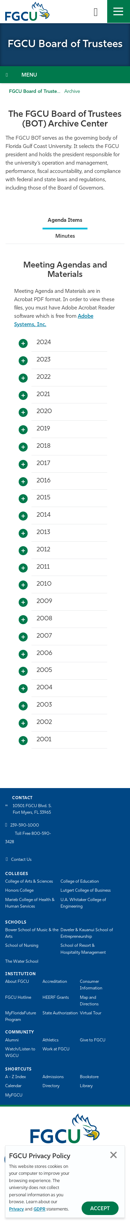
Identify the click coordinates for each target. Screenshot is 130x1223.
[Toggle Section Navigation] (65, 74)
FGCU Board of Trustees (35, 91)
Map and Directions (89, 1001)
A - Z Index (15, 1077)
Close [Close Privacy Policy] (113, 1155)
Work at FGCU (56, 1049)
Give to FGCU (92, 1040)
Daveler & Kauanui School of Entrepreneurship (87, 933)
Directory (51, 1086)
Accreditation (55, 982)
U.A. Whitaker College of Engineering (83, 903)
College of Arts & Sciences (29, 882)
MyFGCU (13, 1095)
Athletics (50, 1040)
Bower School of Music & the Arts (31, 933)
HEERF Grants (56, 998)
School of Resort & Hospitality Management (83, 949)
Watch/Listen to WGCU (20, 1052)
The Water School (21, 962)
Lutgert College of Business (86, 891)
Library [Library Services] (86, 1086)
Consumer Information (91, 985)
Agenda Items (65, 220)
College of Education (80, 882)
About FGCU (17, 982)
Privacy (16, 1209)
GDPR (39, 1209)
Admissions (53, 1077)
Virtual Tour (90, 1013)
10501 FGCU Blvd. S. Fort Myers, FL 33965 (32, 809)
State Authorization (60, 1013)
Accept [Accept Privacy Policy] (100, 1209)
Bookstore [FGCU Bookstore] (89, 1077)
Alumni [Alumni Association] (12, 1040)
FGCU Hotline (18, 998)
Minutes (65, 236)
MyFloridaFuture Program (20, 1016)
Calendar (13, 1086)
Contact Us (21, 860)
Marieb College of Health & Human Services (30, 903)
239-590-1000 (24, 825)
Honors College (19, 891)
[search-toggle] (95, 11)
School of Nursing (21, 946)
